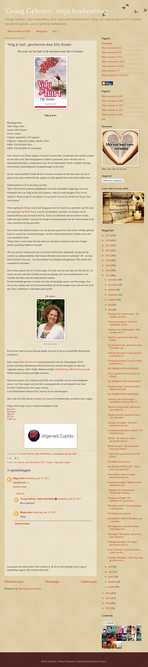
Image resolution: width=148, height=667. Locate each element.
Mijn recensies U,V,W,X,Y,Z (115, 75)
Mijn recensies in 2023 (112, 105)
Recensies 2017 (37, 462)
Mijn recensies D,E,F (112, 52)
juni (110, 309)
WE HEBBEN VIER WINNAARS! (124, 381)
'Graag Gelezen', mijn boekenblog (56, 11)
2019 (108, 265)
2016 (108, 593)
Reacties (21, 493)
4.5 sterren (19, 462)
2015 (108, 598)
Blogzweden (19, 478)
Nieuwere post (13, 581)
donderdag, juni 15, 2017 (37, 478)
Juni (27, 462)
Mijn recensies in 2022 (112, 110)
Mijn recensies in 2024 (112, 101)
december (113, 279)
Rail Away (30, 211)
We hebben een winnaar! (119, 461)
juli (110, 304)
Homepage (52, 581)
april (110, 571)
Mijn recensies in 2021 (112, 114)
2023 (108, 245)
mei (110, 566)
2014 (108, 603)
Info (54, 31)
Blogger (102, 661)
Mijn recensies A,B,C (112, 48)
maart (111, 576)
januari (111, 587)
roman (49, 462)
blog (44, 398)
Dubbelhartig (61, 369)
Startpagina (41, 31)
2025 (108, 235)
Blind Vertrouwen (78, 369)
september (113, 294)
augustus (112, 299)
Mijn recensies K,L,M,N (113, 61)
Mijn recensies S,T (110, 70)
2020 (108, 260)
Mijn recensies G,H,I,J (112, 57)
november (113, 284)
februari (112, 581)
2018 (108, 270)
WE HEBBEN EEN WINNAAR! (123, 368)
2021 (108, 255)
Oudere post (89, 581)
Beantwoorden (20, 486)
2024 (108, 240)
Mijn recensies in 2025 (19, 31)
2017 (108, 275)
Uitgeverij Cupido (61, 462)
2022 (108, 250)
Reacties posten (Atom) (30, 588)
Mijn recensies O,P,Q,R (113, 66)
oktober (112, 289)
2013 (108, 608)
